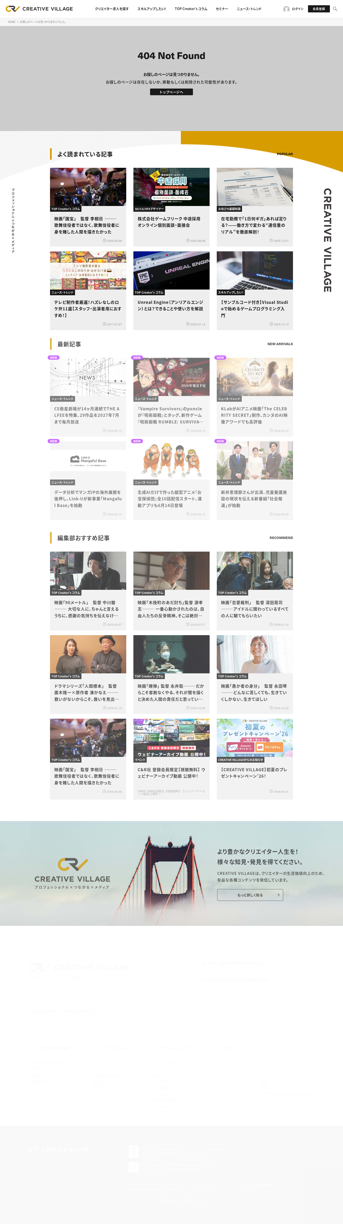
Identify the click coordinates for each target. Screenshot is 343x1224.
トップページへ (171, 92)
